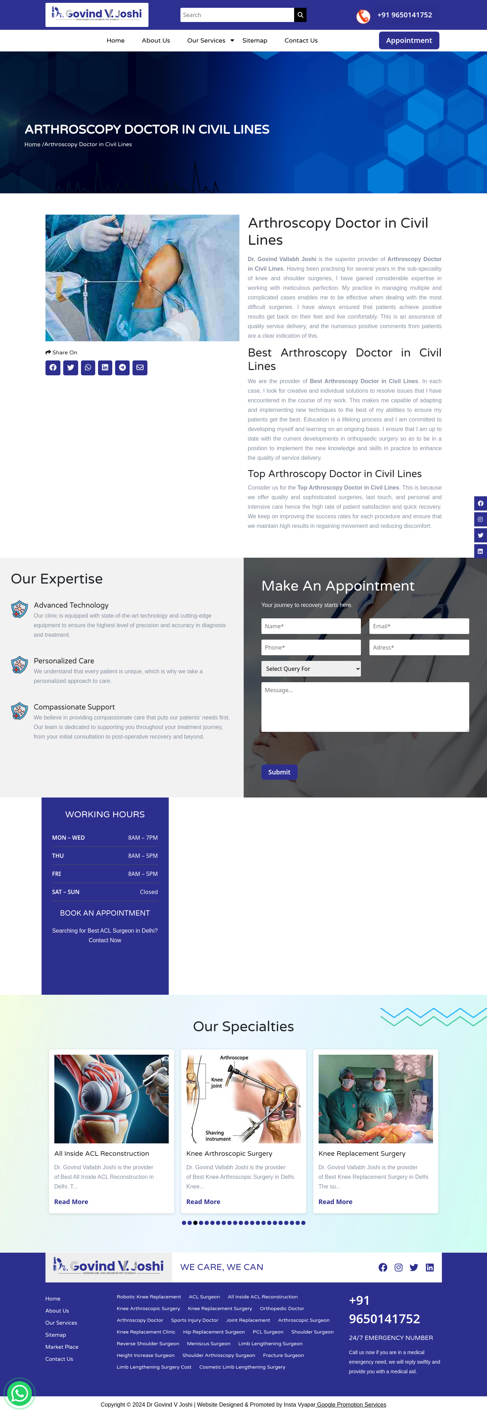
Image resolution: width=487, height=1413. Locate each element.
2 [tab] (190, 1223)
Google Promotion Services (350, 1405)
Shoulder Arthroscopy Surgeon (219, 1355)
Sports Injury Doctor (194, 1320)
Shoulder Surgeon (312, 1332)
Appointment (409, 40)
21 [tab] (298, 1223)
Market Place (62, 1347)
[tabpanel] (112, 1131)
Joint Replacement (248, 1320)
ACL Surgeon (204, 1297)
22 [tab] (303, 1223)
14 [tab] (258, 1223)
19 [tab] (286, 1223)
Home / (34, 144)
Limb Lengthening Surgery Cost (154, 1367)
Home (116, 40)
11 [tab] (241, 1223)
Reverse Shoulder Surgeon (148, 1344)
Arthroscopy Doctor (140, 1320)
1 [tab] (184, 1223)
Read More (72, 1201)
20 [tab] (292, 1223)
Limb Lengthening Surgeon (270, 1344)
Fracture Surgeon (283, 1355)
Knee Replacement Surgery (220, 1309)
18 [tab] (280, 1223)
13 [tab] (252, 1223)
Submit (280, 772)
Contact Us (301, 40)
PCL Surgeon (268, 1332)
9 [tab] (229, 1223)
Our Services (206, 40)
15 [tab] (263, 1223)
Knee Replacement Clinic (146, 1332)
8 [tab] (224, 1223)
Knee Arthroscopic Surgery (148, 1309)
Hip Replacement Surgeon (214, 1332)
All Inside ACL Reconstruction (263, 1297)
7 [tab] (218, 1223)
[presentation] (315, 751)
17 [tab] (275, 1223)
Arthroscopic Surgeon (304, 1320)
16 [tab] (269, 1223)
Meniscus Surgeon (209, 1344)
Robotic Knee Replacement (149, 1297)
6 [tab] (212, 1223)
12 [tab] (246, 1223)
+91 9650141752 (405, 15)
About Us (156, 40)
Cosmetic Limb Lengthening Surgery (242, 1367)
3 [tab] (195, 1223)
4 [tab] (201, 1223)
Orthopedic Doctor (282, 1309)
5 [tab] (207, 1223)
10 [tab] (235, 1223)
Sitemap (255, 40)
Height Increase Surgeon (146, 1355)
